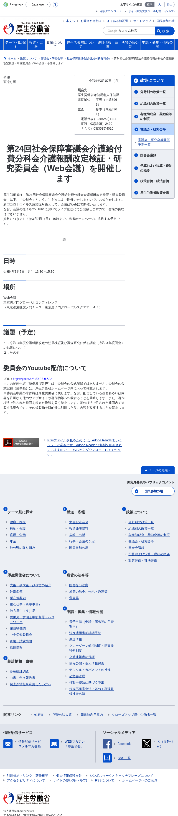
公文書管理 (77, 659)
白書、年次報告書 (22, 660)
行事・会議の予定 (82, 535)
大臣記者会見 (78, 516)
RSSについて (104, 763)
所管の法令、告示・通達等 (88, 580)
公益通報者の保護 (82, 640)
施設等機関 (18, 617)
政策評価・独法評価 (154, 181)
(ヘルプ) (170, 11)
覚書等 (74, 586)
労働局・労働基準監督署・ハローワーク (32, 608)
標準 (149, 4)
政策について (152, 80)
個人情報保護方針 (69, 758)
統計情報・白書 (22, 646)
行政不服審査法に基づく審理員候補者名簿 (91, 674)
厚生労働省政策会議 (154, 193)
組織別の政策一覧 (153, 103)
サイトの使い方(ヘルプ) (70, 763)
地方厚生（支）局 (22, 599)
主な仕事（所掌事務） (26, 593)
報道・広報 (78, 508)
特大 (169, 4)
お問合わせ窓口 (91, 20)
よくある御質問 (117, 20)
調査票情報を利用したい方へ (30, 667)
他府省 (39, 697)
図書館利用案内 (92, 697)
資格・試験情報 (21, 629)
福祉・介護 (18, 522)
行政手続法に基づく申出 (86, 665)
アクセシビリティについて (26, 763)
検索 (166, 30)
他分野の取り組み (22, 541)
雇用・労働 (18, 529)
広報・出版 (77, 529)
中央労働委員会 (21, 623)
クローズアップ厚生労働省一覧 (134, 697)
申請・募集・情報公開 (87, 597)
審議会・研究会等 (153, 129)
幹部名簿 (16, 580)
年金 (13, 535)
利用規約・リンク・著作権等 (27, 758)
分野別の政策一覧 (153, 92)
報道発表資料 (78, 522)
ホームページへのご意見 (139, 763)
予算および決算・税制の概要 (156, 168)
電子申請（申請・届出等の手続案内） (91, 607)
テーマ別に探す (22, 508)
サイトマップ (142, 20)
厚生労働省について (26, 566)
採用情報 (16, 636)
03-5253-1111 (29, 803)
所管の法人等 (62, 697)
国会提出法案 (78, 573)
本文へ (70, 20)
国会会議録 (148, 155)
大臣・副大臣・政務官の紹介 (30, 573)
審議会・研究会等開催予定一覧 (154, 142)
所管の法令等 (80, 566)
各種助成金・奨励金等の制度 (156, 116)
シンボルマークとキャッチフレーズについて (121, 758)
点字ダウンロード (111, 11)
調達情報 (75, 622)
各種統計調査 (19, 654)
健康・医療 (18, 516)
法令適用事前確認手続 (85, 616)
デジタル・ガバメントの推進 (90, 652)
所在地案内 (18, 586)
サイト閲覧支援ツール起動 (144, 11)
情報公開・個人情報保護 (86, 646)
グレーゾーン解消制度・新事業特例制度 (91, 631)
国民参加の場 (166, 20)
